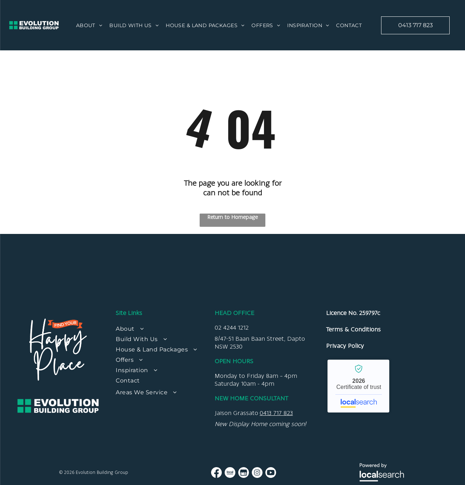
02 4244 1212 (232, 327)
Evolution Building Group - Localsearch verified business (358, 386)
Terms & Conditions (353, 329)
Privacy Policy (345, 345)
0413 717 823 (276, 412)
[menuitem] (89, 25)
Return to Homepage (233, 217)
